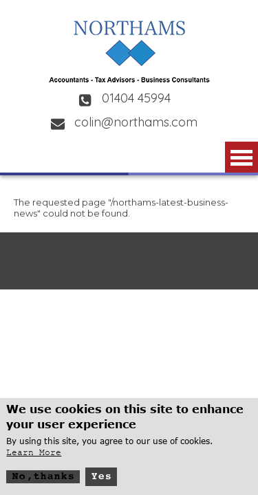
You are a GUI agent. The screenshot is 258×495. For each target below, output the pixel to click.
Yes (101, 479)
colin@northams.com (135, 122)
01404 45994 (136, 98)
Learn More (33, 455)
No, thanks (43, 479)
